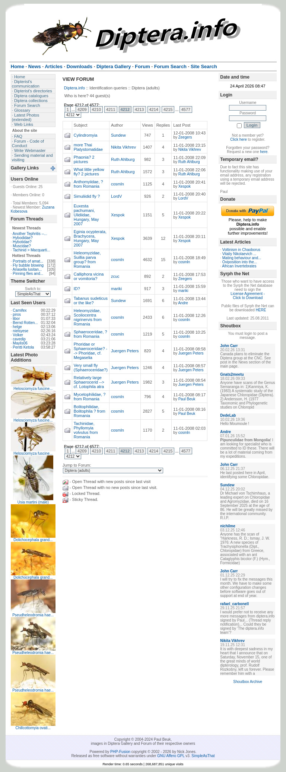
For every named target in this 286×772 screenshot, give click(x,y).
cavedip (19, 339)
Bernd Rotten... (25, 323)
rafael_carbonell (234, 604)
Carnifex (19, 310)
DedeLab (228, 415)
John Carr (229, 346)
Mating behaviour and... (241, 258)
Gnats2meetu (232, 374)
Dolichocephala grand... (33, 540)
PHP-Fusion (120, 752)
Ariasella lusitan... (27, 269)
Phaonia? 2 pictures (84, 159)
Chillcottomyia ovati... (33, 728)
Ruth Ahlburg (123, 159)
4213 (139, 109)
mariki (116, 288)
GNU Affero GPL (170, 756)
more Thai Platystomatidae (88, 147)
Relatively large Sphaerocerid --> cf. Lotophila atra (89, 382)
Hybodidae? (22, 238)
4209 (81, 109)
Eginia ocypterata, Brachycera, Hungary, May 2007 (90, 238)
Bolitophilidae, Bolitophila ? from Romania (89, 411)
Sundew (118, 135)
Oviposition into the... (239, 262)
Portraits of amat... (28, 261)
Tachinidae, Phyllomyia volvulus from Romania (86, 430)
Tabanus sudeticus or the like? (91, 300)
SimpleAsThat (202, 756)
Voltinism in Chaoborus (241, 250)
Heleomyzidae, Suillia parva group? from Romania (87, 260)
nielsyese (20, 331)
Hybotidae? (22, 242)
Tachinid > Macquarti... (31, 250)
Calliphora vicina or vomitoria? (89, 276)
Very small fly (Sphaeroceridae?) (91, 367)
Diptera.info (74, 88)
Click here (238, 139)
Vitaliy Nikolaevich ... (239, 254)
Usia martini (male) (33, 502)
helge (17, 327)
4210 (96, 109)
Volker (18, 335)
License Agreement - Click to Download (248, 296)
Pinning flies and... (28, 273)
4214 (153, 109)
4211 (110, 109)
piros (17, 314)
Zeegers (185, 137)
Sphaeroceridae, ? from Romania (90, 334)
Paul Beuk (187, 399)
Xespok (184, 186)
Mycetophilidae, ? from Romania (90, 396)
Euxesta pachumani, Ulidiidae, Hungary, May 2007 (86, 215)
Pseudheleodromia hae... (33, 615)
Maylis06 (20, 343)
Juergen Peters (125, 351)
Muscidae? (22, 246)
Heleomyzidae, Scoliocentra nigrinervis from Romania (88, 317)
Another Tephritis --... (30, 234)
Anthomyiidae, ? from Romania (88, 184)
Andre (183, 303)
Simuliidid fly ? (87, 196)
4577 (185, 109)
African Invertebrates (239, 266)
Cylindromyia (86, 135)
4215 (167, 109)
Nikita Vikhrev (123, 147)
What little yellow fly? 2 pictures (89, 171)
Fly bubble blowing (28, 265)
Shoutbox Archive (247, 682)
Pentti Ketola (23, 347)
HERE (261, 310)
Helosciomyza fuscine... (33, 389)
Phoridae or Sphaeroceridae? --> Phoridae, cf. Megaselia (91, 351)
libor (16, 319)
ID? (77, 288)
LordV (116, 196)
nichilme (227, 526)
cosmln (117, 184)
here (263, 152)
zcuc (115, 276)
